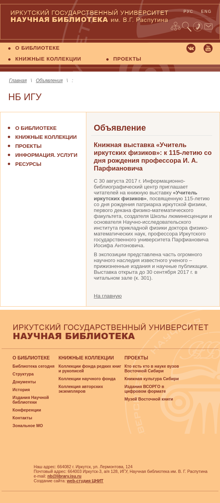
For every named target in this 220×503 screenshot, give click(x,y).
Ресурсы (28, 164)
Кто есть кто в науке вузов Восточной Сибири (151, 368)
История (21, 389)
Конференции (27, 410)
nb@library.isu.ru (64, 476)
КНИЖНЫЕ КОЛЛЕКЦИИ (48, 59)
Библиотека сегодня (33, 366)
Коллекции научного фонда (87, 378)
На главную (108, 296)
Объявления (49, 80)
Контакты (22, 417)
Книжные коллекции (46, 137)
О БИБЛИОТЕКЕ (37, 48)
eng (206, 11)
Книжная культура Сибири (151, 378)
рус (188, 11)
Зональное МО (28, 425)
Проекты (28, 146)
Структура (23, 374)
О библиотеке (36, 128)
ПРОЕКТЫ (127, 59)
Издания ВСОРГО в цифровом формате (145, 388)
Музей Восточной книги (148, 399)
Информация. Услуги (46, 155)
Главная (18, 80)
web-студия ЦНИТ (85, 480)
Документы (24, 381)
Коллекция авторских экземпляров (81, 388)
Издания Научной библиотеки (31, 399)
